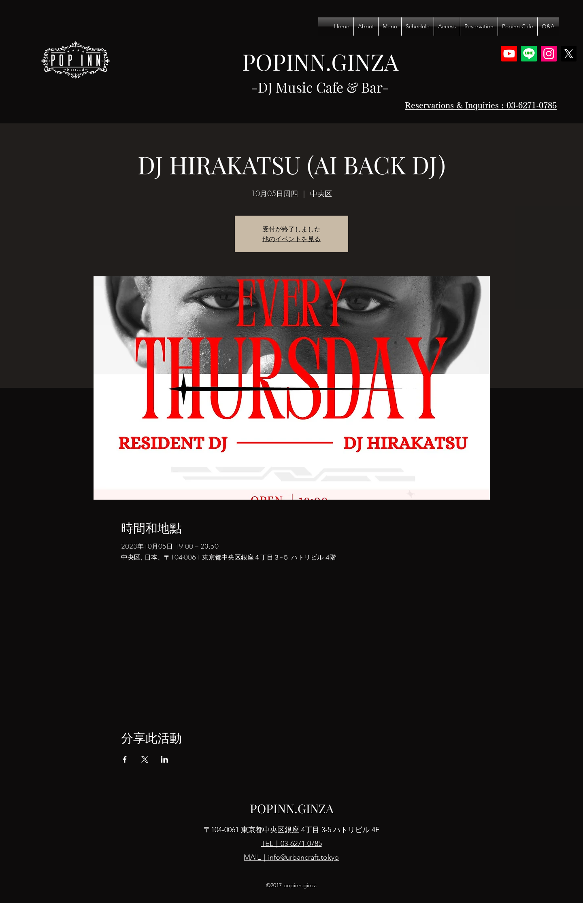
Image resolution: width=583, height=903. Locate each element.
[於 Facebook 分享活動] (125, 759)
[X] (569, 53)
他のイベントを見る (291, 238)
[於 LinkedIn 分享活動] (164, 759)
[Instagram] (549, 53)
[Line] (529, 53)
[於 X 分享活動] (145, 759)
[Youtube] (509, 53)
